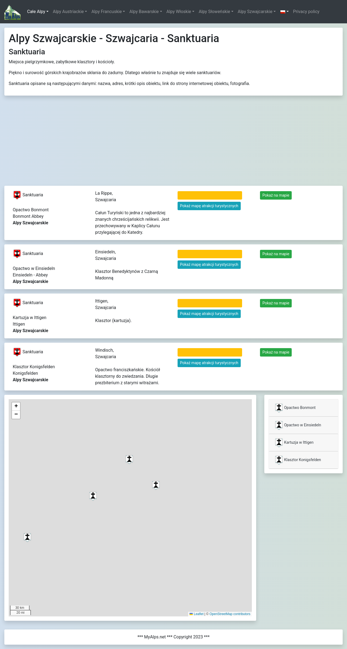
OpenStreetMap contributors (230, 614)
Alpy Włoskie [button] (178, 11)
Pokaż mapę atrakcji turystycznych (209, 206)
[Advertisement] (173, 145)
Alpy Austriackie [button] (68, 11)
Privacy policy (306, 11)
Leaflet (196, 614)
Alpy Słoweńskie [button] (214, 11)
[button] (284, 11)
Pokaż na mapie (275, 195)
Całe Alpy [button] (36, 11)
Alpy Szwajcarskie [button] (255, 11)
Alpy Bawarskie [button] (144, 11)
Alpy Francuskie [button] (106, 11)
